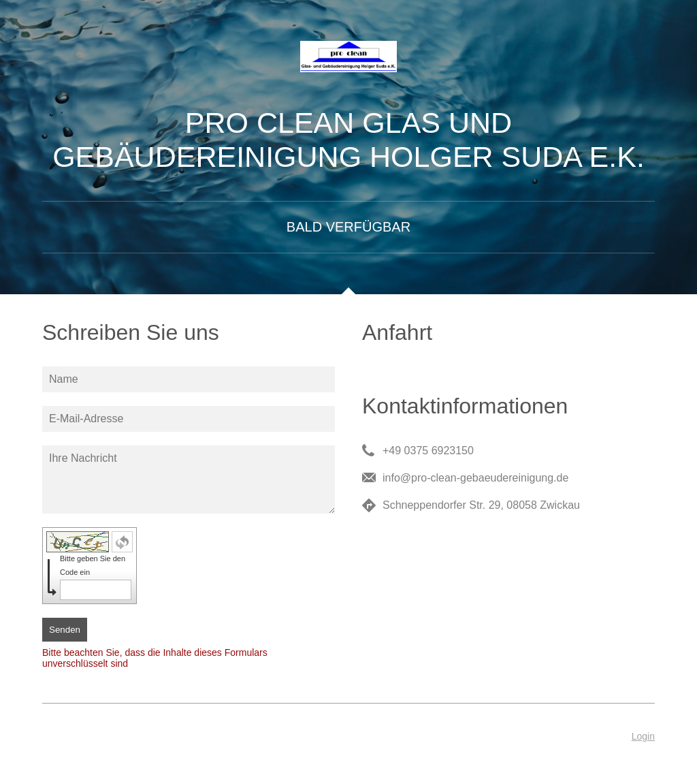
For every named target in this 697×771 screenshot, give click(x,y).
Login (643, 736)
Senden (64, 630)
